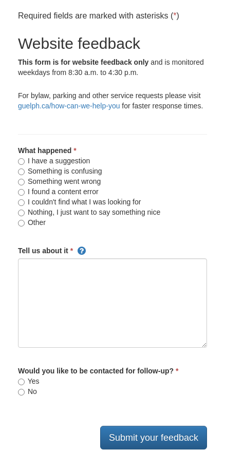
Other (32, 222)
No (27, 391)
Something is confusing (60, 171)
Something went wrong (59, 181)
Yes (28, 381)
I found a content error (58, 191)
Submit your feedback (153, 438)
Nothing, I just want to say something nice (89, 212)
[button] (82, 251)
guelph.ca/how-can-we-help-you (69, 106)
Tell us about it (43, 251)
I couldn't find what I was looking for (79, 202)
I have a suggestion (54, 161)
